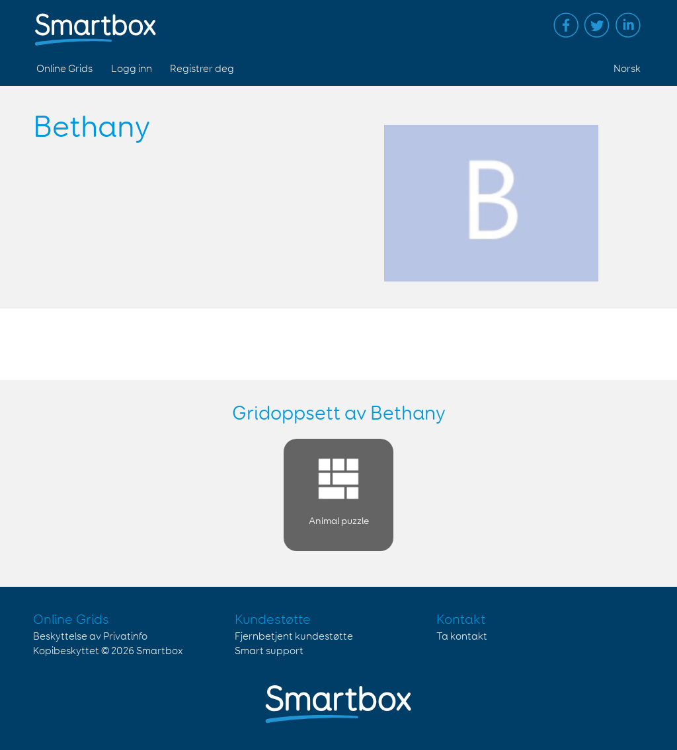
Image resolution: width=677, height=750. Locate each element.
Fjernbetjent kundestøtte (294, 637)
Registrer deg (202, 69)
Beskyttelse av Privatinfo (90, 637)
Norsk (627, 69)
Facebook (566, 25)
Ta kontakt (461, 637)
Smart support (269, 651)
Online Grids (64, 69)
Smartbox (159, 651)
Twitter (597, 25)
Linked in (628, 25)
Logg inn (131, 69)
